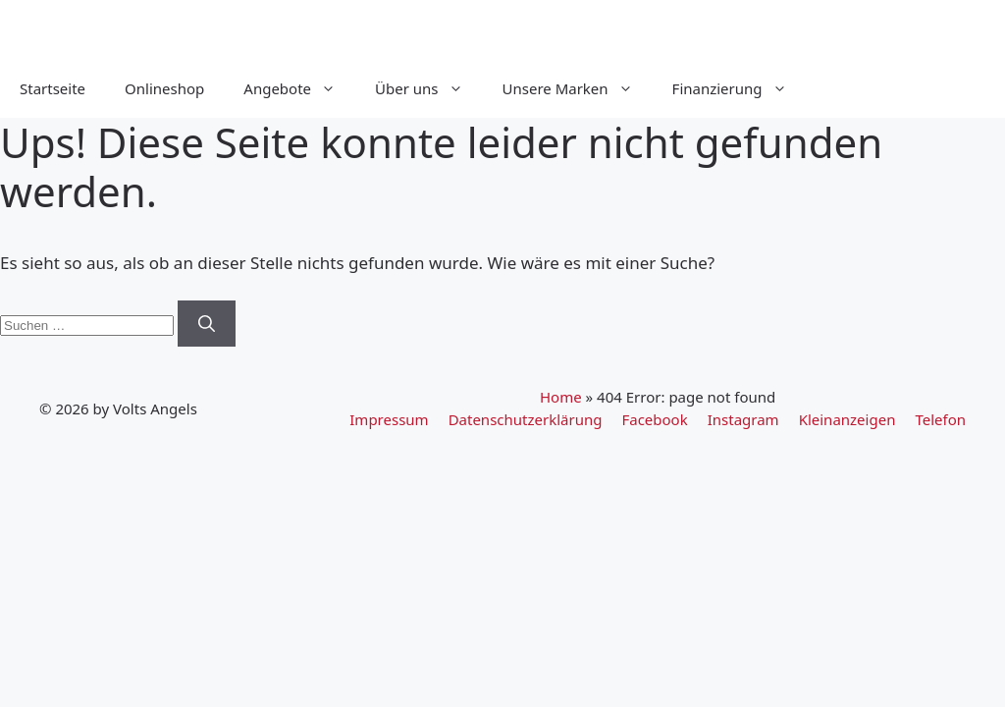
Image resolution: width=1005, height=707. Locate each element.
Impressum (388, 419)
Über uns (428, 88)
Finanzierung (739, 88)
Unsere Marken (577, 88)
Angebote (299, 88)
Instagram (743, 419)
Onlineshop (164, 88)
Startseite (52, 88)
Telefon (940, 419)
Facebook (654, 419)
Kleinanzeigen (847, 419)
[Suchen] (207, 324)
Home (561, 397)
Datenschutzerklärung (526, 419)
